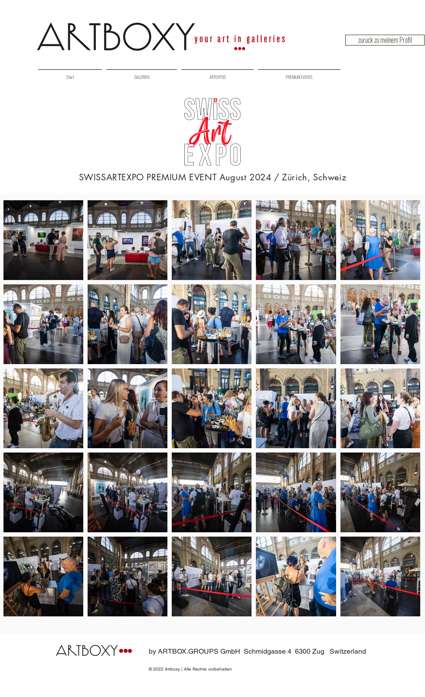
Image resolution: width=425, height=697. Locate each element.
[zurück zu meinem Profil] (385, 40)
